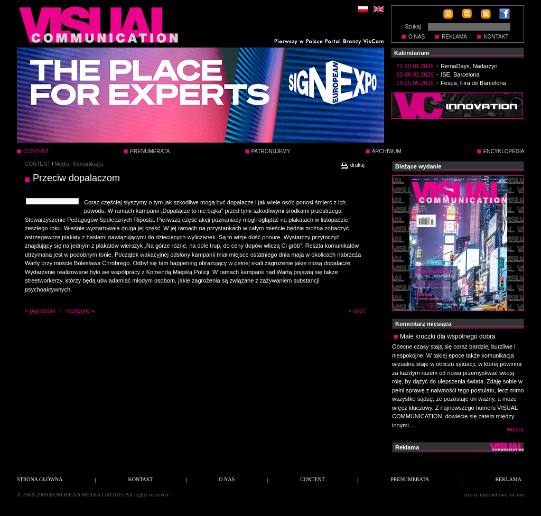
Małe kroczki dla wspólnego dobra (448, 336)
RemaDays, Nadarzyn (469, 66)
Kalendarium (412, 53)
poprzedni (42, 310)
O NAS (416, 37)
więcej (515, 429)
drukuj (352, 165)
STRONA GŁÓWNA (39, 479)
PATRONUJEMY (271, 151)
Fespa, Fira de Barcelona (473, 83)
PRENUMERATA (150, 151)
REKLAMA (454, 37)
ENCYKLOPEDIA (504, 151)
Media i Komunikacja (79, 164)
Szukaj (413, 27)
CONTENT (37, 164)
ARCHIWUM (387, 151)
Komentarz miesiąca (423, 324)
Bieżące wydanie (418, 166)
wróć (359, 310)
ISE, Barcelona (460, 74)
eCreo (517, 494)
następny (78, 310)
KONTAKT (496, 37)
